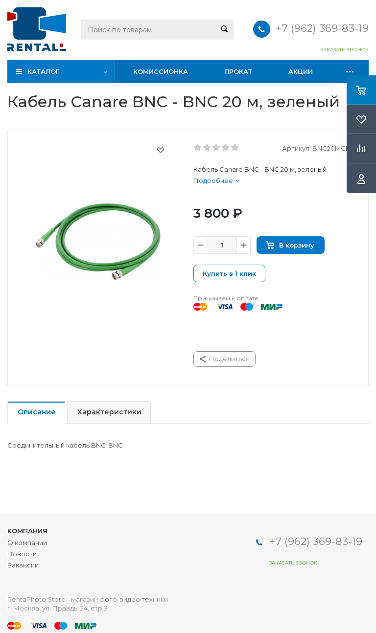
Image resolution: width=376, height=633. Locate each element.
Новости (22, 554)
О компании (27, 542)
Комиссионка (160, 71)
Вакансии (23, 565)
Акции (300, 71)
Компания (27, 531)
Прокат (238, 71)
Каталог (43, 71)
